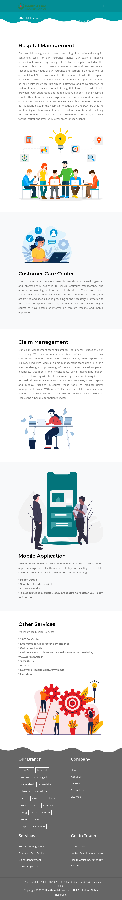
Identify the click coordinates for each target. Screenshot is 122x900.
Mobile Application (29, 866)
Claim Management (29, 859)
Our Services (94, 21)
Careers (75, 783)
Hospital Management (31, 846)
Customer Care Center (31, 853)
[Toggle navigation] (103, 6)
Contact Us (77, 790)
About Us (76, 776)
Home (82, 21)
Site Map (76, 796)
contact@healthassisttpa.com (88, 853)
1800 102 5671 (79, 846)
